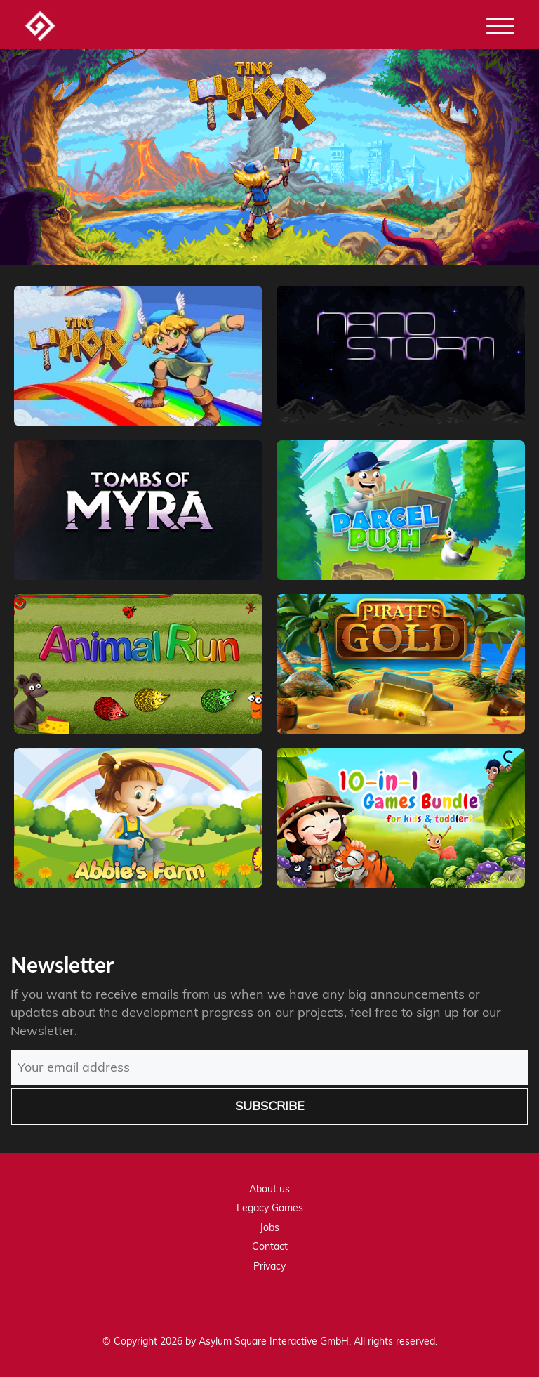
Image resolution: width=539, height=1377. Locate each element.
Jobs (269, 1227)
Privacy (269, 1266)
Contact (270, 1246)
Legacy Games (270, 1207)
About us (269, 1188)
